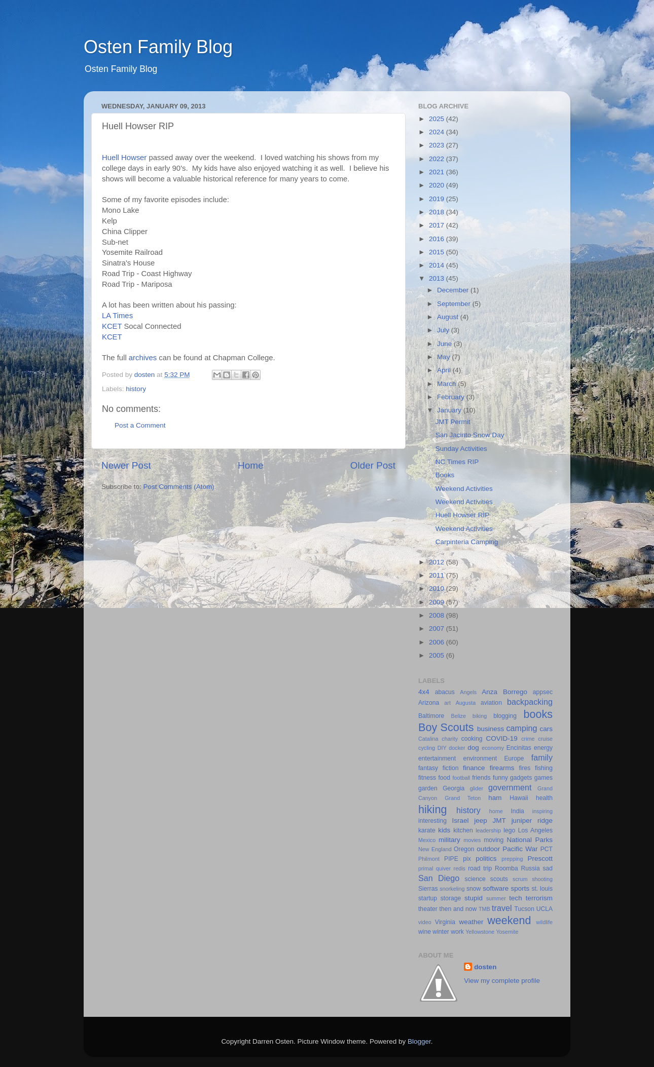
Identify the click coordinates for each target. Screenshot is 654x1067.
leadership (488, 830)
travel (502, 907)
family (542, 757)
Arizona (428, 702)
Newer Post (126, 465)
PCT (546, 849)
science (475, 879)
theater (428, 908)
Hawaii (519, 798)
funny (500, 777)
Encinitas (518, 747)
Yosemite (507, 932)
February (451, 397)
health (544, 798)
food (444, 777)
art (447, 703)
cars (546, 729)
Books (445, 475)
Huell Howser (124, 158)
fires (524, 768)
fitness (427, 777)
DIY (442, 748)
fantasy (428, 768)
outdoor (488, 849)
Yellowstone (479, 932)
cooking (472, 738)
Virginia (445, 922)
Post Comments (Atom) (178, 486)
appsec (543, 692)
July (444, 330)
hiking (432, 809)
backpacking (530, 701)
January (450, 410)
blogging (505, 715)
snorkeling (452, 889)
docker (457, 748)
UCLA (544, 908)
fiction (451, 768)
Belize (458, 716)
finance (474, 768)
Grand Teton (463, 798)
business (490, 729)
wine (424, 931)
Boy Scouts (446, 727)
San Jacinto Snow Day (469, 435)
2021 (437, 172)
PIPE (451, 858)
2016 (437, 239)
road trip (480, 868)
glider (476, 788)
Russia (530, 868)
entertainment (437, 758)
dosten (485, 967)
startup (427, 898)
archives (143, 358)
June (445, 344)
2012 (437, 562)
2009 (437, 602)
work (457, 931)
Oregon (464, 849)
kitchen (463, 830)
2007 (437, 628)
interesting (432, 820)
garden (428, 788)
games (543, 777)
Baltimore (431, 715)
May (444, 357)
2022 (437, 159)
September (455, 304)
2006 (437, 642)
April (445, 370)
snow (473, 888)
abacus (445, 692)
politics (486, 858)
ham (494, 798)
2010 (437, 588)
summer (496, 898)
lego (509, 830)
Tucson (524, 908)
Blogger (419, 1041)
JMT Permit (452, 422)
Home (250, 465)
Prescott (540, 858)
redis (459, 868)
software (495, 888)
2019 (437, 199)
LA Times (117, 316)
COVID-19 (502, 738)
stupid (473, 898)
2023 (437, 145)
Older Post (372, 465)
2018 (437, 212)
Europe (514, 758)
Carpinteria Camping (466, 542)
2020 (437, 185)
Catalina (428, 739)
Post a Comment (140, 425)
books (538, 714)
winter (440, 931)
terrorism (539, 898)
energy (543, 747)
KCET (112, 326)
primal (425, 868)
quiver (443, 868)
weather (471, 922)
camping (521, 728)
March (447, 384)
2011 (437, 575)
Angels (468, 692)
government (509, 787)
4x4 (423, 692)
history (136, 389)
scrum (520, 879)
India (517, 811)
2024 (437, 132)
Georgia (453, 788)
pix (467, 858)
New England (435, 849)
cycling (426, 748)
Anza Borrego (504, 692)
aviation (491, 702)
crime (527, 739)
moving (493, 840)
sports (520, 888)
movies (472, 840)
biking (480, 716)
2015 (437, 252)
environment (480, 758)
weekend (509, 920)
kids (444, 830)
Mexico (426, 840)
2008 (437, 615)
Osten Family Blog (158, 46)
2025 (437, 119)
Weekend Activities (464, 488)
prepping (512, 859)
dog (473, 747)
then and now (458, 908)
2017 (437, 225)
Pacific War (519, 849)
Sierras (428, 888)
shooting (542, 879)
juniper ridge (532, 820)
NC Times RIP (457, 462)
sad (547, 868)
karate (426, 830)
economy (493, 748)
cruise (545, 739)
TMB (484, 909)
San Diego (438, 878)
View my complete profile (502, 980)
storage (451, 898)
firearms (502, 768)
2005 (437, 655)
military (449, 840)
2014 (437, 265)
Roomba (506, 868)
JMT (499, 820)
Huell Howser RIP (462, 515)
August (448, 317)
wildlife (544, 922)
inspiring (542, 811)
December (453, 290)
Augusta (466, 703)
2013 (437, 278)
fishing (544, 768)
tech (515, 898)
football (461, 778)
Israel (460, 820)
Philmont (429, 859)
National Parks (529, 840)
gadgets (521, 777)
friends (481, 777)
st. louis (542, 888)
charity (450, 739)
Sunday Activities (461, 448)
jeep (480, 820)
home (496, 811)
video (424, 922)
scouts (499, 879)
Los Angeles (535, 830)
